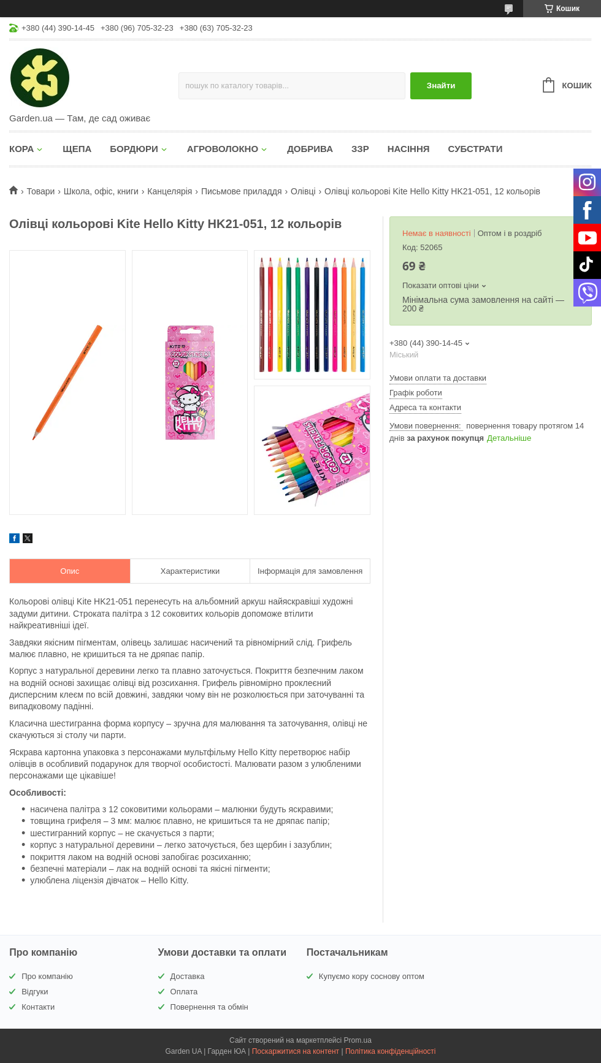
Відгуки (34, 991)
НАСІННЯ (409, 148)
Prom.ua (358, 1040)
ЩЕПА (77, 148)
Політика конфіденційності (390, 1051)
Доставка (187, 976)
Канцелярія (169, 191)
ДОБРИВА (310, 148)
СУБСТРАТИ (475, 148)
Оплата (184, 991)
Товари (40, 191)
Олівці (303, 191)
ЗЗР (360, 148)
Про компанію (47, 976)
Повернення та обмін (209, 1007)
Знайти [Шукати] (441, 85)
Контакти (38, 1007)
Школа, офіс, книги (101, 191)
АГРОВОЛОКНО (222, 148)
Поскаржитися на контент (295, 1051)
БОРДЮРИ (134, 148)
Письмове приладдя (241, 191)
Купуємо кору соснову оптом (371, 976)
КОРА (21, 148)
